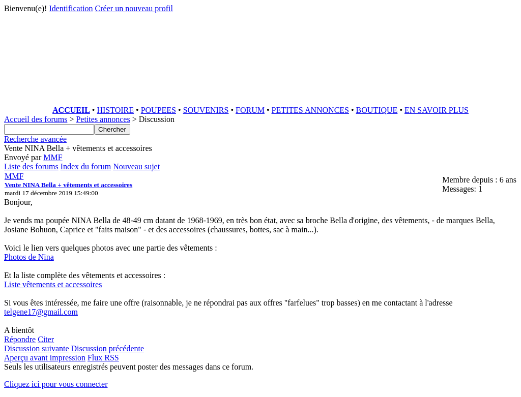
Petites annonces (103, 119)
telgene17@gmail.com (41, 312)
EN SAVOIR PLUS (436, 110)
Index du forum (86, 166)
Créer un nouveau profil (134, 8)
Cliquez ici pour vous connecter (56, 384)
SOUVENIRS (206, 110)
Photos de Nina (29, 257)
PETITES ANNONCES (310, 110)
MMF (52, 157)
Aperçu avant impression (44, 357)
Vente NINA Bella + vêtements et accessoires (68, 185)
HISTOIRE (115, 110)
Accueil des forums (35, 119)
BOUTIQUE (377, 110)
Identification (71, 8)
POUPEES (158, 110)
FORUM (250, 110)
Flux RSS (103, 357)
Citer (46, 339)
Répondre (20, 339)
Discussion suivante (36, 348)
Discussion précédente (107, 348)
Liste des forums (31, 166)
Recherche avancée (35, 139)
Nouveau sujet (136, 166)
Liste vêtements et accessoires (53, 284)
